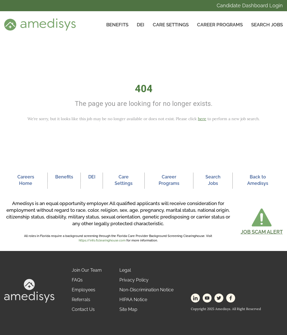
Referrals (81, 299)
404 (143, 89)
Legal (125, 270)
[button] (261, 221)
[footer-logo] (29, 290)
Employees (83, 289)
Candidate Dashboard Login (250, 5)
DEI (140, 24)
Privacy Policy (134, 280)
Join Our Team (87, 270)
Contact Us (83, 309)
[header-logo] (40, 24)
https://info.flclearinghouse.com (102, 240)
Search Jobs (267, 24)
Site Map (128, 309)
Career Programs (220, 24)
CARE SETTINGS (171, 24)
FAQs (77, 280)
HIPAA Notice (133, 299)
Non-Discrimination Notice (146, 289)
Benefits (117, 24)
